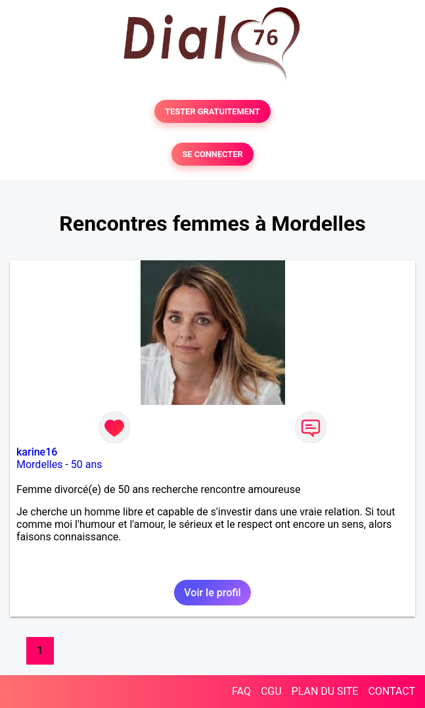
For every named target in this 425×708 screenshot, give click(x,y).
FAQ (241, 691)
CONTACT (391, 691)
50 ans (86, 464)
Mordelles (39, 464)
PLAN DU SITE (325, 691)
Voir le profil (212, 592)
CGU (271, 691)
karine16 (36, 452)
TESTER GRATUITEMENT (212, 111)
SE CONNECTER (212, 154)
